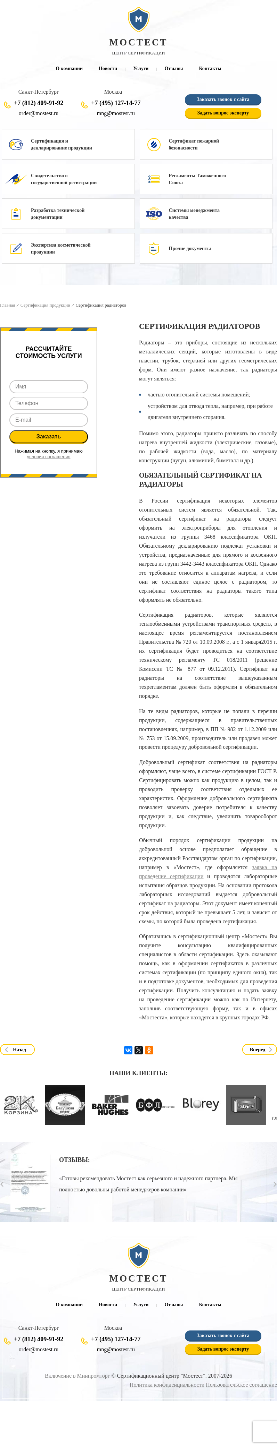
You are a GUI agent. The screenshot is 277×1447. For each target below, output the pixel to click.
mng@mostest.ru (116, 113)
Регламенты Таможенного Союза (197, 179)
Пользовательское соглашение (241, 1385)
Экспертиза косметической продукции (61, 248)
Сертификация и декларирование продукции (61, 144)
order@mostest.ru (38, 113)
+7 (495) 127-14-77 (115, 103)
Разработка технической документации (57, 214)
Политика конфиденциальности (167, 1385)
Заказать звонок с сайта (223, 99)
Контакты (210, 68)
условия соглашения (49, 456)
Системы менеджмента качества (194, 214)
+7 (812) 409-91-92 (38, 103)
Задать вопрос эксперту (223, 112)
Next (275, 1184)
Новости (108, 68)
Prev (1, 1184)
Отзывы (173, 68)
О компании (69, 68)
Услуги (140, 68)
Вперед (258, 1049)
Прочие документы (190, 248)
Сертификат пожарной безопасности (194, 144)
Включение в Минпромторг (78, 1376)
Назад (19, 1049)
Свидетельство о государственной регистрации (64, 179)
